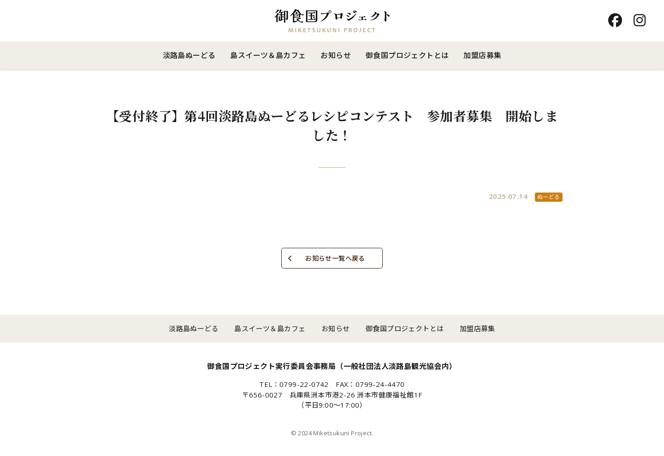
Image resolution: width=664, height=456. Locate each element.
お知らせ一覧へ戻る (335, 258)
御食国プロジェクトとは (407, 55)
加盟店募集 (482, 55)
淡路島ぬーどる (189, 55)
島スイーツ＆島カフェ (268, 55)
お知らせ (335, 55)
